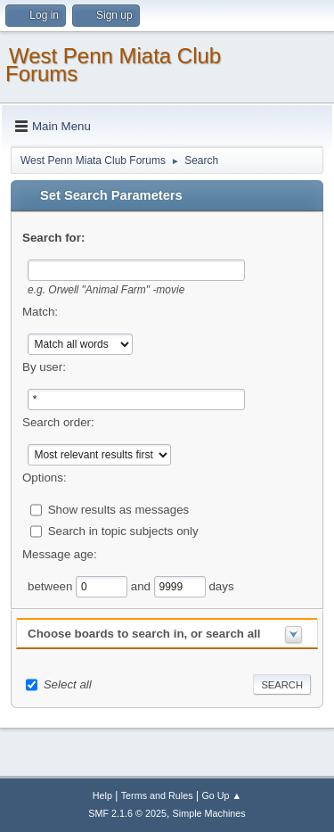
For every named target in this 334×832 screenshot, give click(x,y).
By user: (44, 367)
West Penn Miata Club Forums (113, 65)
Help (102, 795)
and (142, 585)
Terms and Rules (157, 795)
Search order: (58, 422)
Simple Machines (209, 813)
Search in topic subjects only (123, 530)
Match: (40, 311)
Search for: (53, 237)
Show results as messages (119, 508)
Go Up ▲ (221, 795)
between (52, 585)
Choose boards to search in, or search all (144, 633)
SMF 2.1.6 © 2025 (127, 813)
